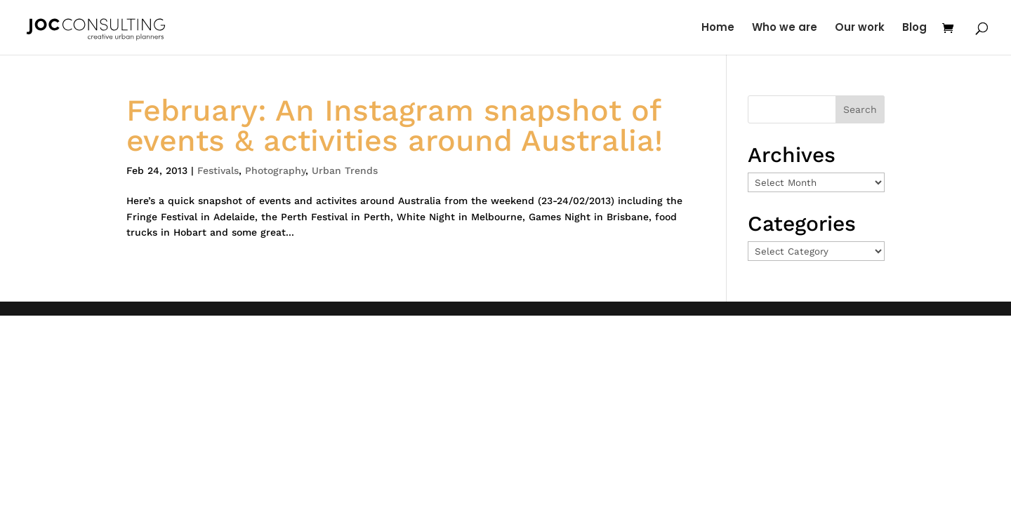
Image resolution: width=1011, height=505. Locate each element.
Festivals (218, 170)
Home (717, 28)
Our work (860, 28)
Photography (275, 170)
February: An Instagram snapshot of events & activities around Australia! (394, 125)
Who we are (784, 28)
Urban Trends (345, 170)
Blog (914, 28)
